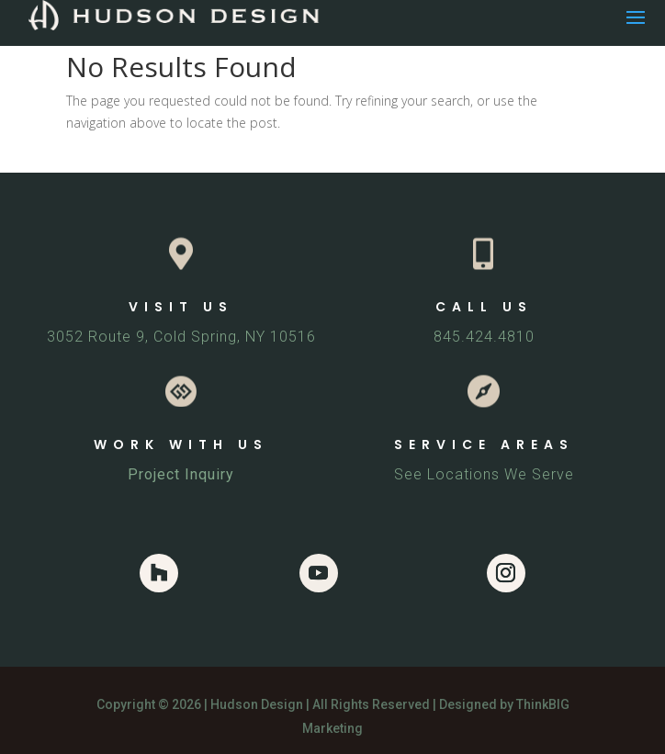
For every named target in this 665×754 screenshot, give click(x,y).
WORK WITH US (181, 444)
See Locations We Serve (484, 474)
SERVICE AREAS (484, 444)
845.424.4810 (484, 336)
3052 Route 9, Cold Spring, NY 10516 (181, 336)
